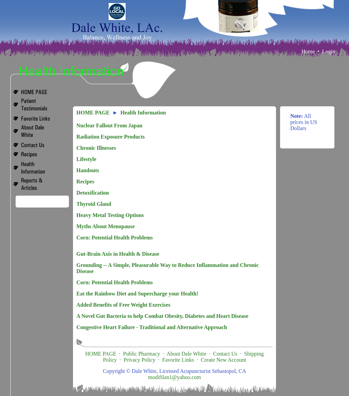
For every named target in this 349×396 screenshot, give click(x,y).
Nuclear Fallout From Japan (109, 125)
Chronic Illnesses (96, 148)
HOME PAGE (93, 112)
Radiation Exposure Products (110, 137)
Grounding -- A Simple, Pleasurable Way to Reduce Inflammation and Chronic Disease (167, 268)
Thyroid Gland (93, 204)
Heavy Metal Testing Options (110, 215)
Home (308, 51)
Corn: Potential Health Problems (114, 237)
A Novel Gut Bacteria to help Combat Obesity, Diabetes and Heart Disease (162, 316)
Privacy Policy (139, 360)
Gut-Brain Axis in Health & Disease (117, 254)
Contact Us (225, 354)
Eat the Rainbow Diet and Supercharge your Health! (137, 293)
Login (328, 51)
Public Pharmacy (141, 354)
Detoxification (92, 193)
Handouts (87, 170)
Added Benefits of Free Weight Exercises (123, 305)
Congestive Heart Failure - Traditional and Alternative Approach (151, 327)
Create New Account (223, 360)
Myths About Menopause (105, 226)
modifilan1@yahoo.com (174, 377)
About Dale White (186, 354)
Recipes (85, 181)
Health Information (143, 112)
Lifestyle (86, 159)
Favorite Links (178, 360)
